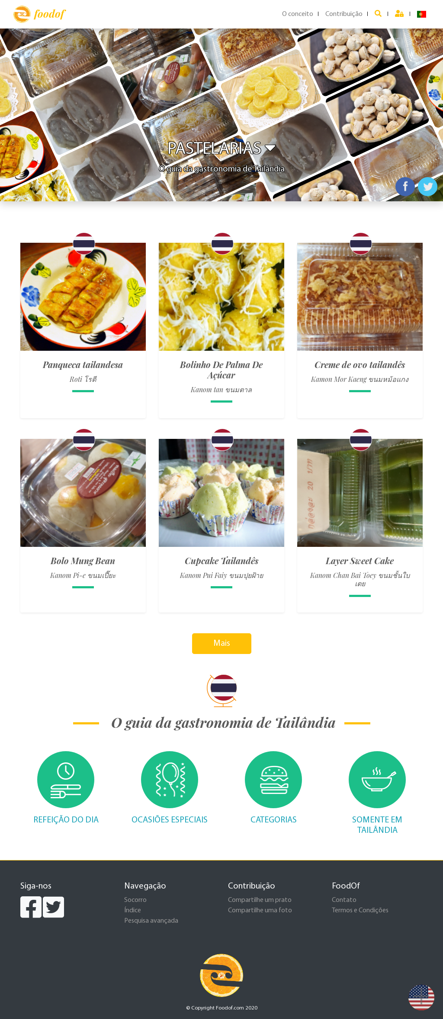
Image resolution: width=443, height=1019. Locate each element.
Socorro (135, 900)
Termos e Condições (360, 910)
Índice (132, 910)
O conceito (297, 14)
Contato (344, 900)
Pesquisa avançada (151, 920)
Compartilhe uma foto (260, 910)
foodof (38, 14)
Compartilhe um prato (260, 900)
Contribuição (344, 14)
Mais (221, 643)
